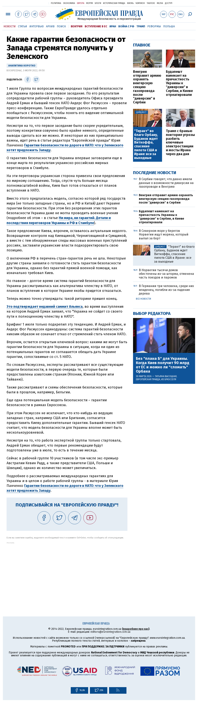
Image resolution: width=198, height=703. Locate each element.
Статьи (22, 26)
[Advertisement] (67, 571)
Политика (56, 3)
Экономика (69, 3)
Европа (80, 3)
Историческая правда (114, 3)
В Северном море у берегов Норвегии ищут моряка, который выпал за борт (163, 234)
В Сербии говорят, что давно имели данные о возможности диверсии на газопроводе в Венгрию (166, 182)
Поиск (61, 26)
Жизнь (130, 3)
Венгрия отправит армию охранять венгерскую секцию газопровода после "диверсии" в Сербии (147, 87)
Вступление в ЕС (96, 26)
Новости (9, 26)
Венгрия (76, 26)
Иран (112, 26)
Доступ (168, 3)
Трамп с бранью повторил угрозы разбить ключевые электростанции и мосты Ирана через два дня (180, 142)
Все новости (143, 298)
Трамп (141, 26)
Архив (50, 26)
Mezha (160, 3)
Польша (169, 26)
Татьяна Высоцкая (166, 376)
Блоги (98, 3)
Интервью (36, 26)
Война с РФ (126, 26)
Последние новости (154, 172)
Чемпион (140, 3)
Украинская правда (36, 3)
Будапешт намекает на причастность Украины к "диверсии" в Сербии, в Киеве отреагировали (179, 83)
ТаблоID (151, 3)
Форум (89, 3)
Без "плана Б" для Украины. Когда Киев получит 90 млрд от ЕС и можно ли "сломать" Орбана (162, 364)
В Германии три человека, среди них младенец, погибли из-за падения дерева (166, 289)
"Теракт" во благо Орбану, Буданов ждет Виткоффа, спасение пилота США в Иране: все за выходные (146, 144)
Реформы (154, 26)
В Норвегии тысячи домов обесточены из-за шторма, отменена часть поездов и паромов (166, 273)
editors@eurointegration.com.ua (110, 631)
